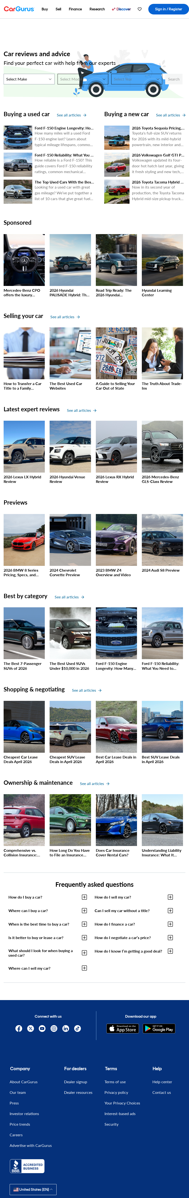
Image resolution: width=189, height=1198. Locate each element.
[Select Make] (29, 79)
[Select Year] (136, 79)
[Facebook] (19, 1028)
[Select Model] (83, 79)
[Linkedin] (66, 1028)
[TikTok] (77, 1028)
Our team (18, 1092)
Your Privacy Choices (122, 1103)
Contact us (161, 1092)
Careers (16, 1134)
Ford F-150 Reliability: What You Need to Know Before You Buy (89, 155)
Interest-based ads (120, 1113)
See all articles (71, 115)
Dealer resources (78, 1092)
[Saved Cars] (139, 9)
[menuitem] (45, 9)
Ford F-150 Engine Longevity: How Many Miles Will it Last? (85, 128)
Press (14, 1103)
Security (111, 1124)
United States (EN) (33, 1189)
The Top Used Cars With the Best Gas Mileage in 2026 (81, 182)
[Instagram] (54, 1028)
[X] (30, 1028)
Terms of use (115, 1081)
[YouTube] (42, 1028)
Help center (162, 1081)
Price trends (20, 1124)
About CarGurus (24, 1081)
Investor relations (24, 1113)
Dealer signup (75, 1081)
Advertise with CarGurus (31, 1145)
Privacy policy (116, 1092)
